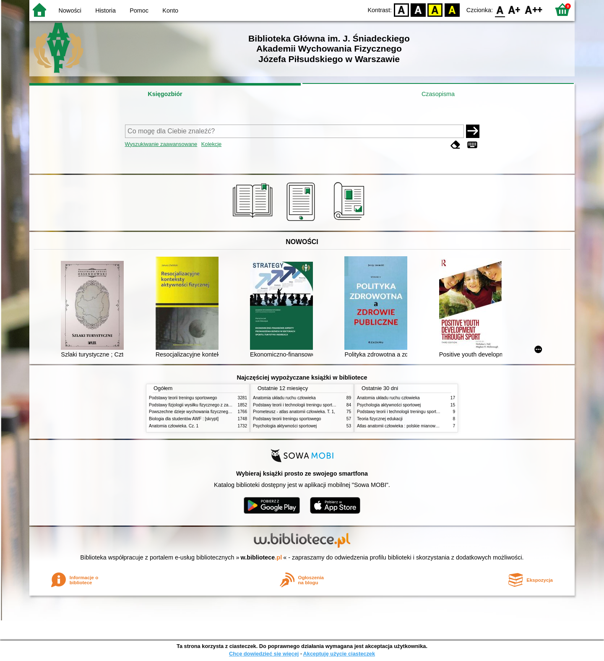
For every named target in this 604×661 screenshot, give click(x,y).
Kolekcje (211, 144)
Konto (170, 10)
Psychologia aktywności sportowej (285, 426)
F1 (514, 9)
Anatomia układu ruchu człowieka (284, 398)
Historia (105, 10)
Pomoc (139, 10)
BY (452, 9)
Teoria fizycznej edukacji (380, 418)
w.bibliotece (261, 557)
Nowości (70, 10)
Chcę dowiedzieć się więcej (264, 654)
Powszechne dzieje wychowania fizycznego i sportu (197, 411)
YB (435, 9)
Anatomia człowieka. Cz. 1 (173, 426)
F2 (534, 9)
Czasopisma (438, 94)
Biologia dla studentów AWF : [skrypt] (184, 418)
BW (418, 9)
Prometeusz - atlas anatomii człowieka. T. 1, (294, 411)
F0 (500, 9)
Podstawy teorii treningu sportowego (183, 398)
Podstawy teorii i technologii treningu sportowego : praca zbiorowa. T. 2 (319, 405)
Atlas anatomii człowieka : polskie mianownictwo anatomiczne (415, 426)
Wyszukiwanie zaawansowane (161, 144)
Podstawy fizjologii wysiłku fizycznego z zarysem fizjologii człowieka (212, 405)
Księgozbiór (165, 94)
